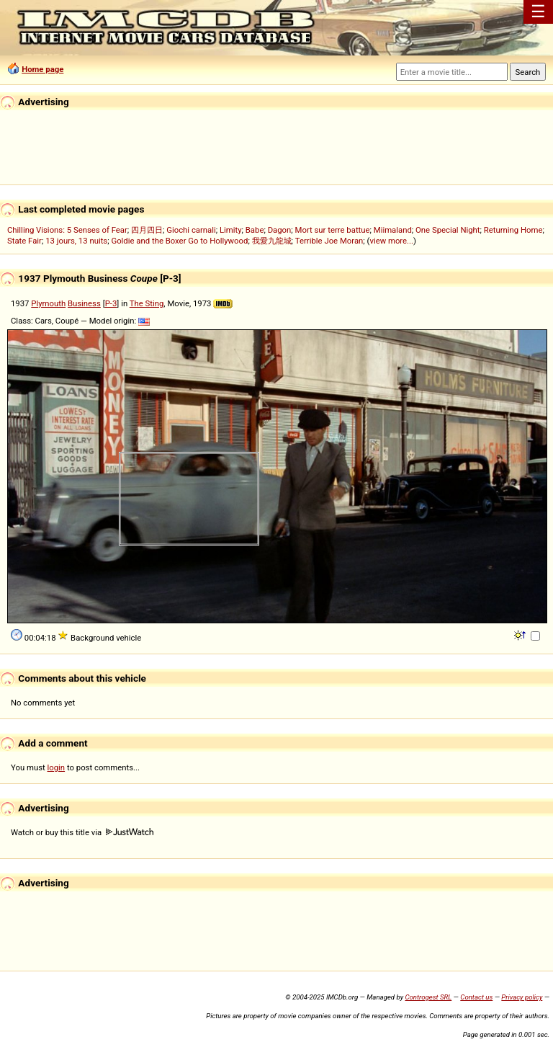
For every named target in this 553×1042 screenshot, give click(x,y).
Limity (231, 230)
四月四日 (147, 230)
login (57, 767)
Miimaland (393, 230)
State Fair (24, 241)
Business (84, 303)
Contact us (476, 997)
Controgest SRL (428, 997)
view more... (391, 241)
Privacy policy (521, 997)
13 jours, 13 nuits (76, 241)
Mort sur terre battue (332, 230)
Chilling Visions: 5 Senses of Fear (67, 230)
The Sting (147, 303)
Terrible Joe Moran (329, 241)
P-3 (111, 303)
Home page (42, 69)
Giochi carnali (191, 230)
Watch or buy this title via (82, 832)
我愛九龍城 (272, 241)
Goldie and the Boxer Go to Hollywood (179, 241)
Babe (255, 230)
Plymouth (48, 303)
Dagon (280, 230)
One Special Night (447, 230)
